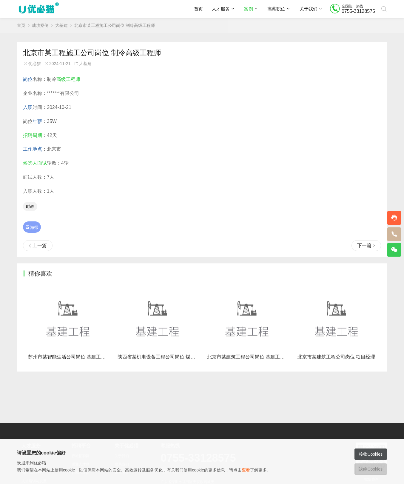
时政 (30, 206)
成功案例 (40, 25)
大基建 (61, 25)
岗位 (28, 79)
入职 (28, 107)
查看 (246, 470)
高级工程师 (68, 79)
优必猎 (34, 63)
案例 (248, 8)
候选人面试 (35, 163)
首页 (198, 8)
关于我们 (308, 8)
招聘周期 (32, 135)
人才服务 (221, 8)
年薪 (37, 121)
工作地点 (32, 149)
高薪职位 (276, 8)
